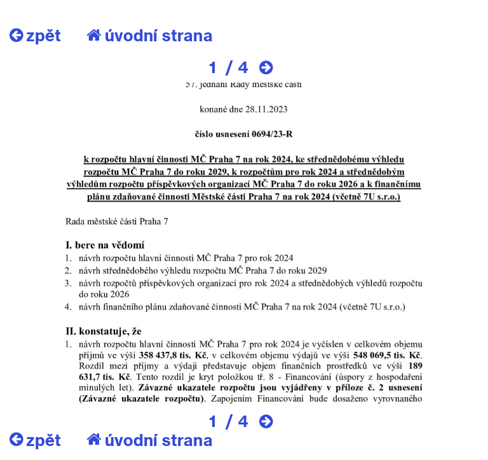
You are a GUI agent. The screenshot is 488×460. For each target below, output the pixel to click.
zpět (35, 34)
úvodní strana (149, 34)
